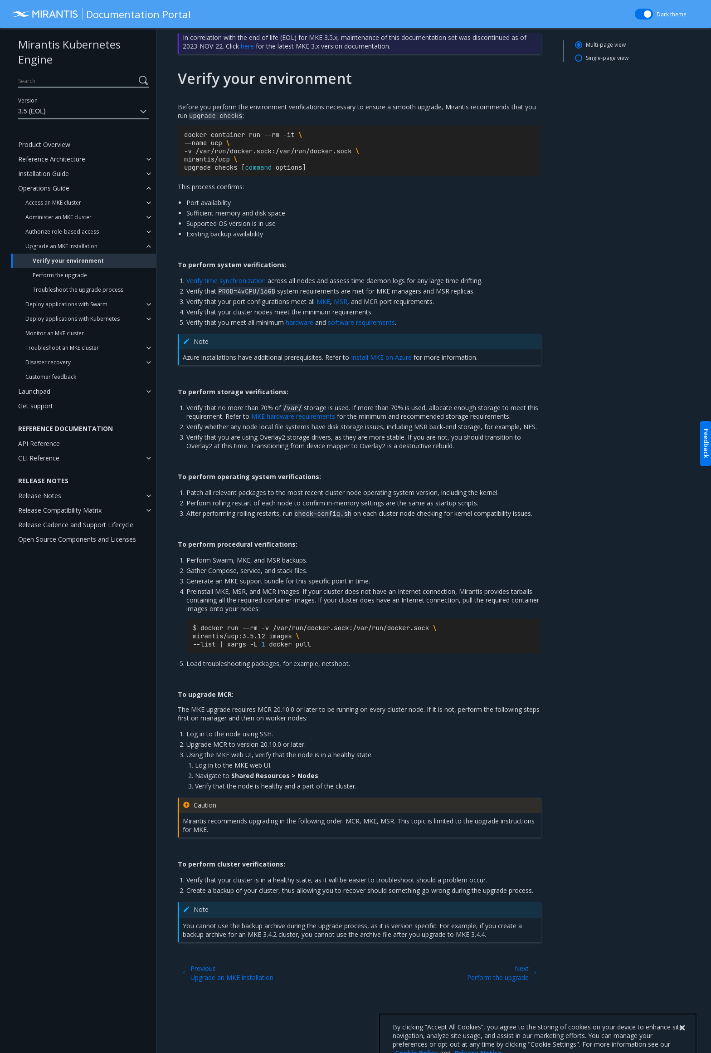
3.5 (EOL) (83, 111)
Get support (35, 406)
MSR (340, 301)
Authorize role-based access (62, 231)
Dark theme (672, 14)
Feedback (706, 443)
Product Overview (44, 144)
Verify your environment (68, 260)
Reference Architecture (51, 159)
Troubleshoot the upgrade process (78, 290)
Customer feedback (50, 377)
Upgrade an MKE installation (61, 246)
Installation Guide (43, 173)
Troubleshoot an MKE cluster (62, 348)
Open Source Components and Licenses (77, 539)
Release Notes (39, 495)
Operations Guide (43, 188)
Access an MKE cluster (53, 202)
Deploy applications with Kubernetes (72, 319)
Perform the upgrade (60, 275)
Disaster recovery (48, 362)
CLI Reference (38, 458)
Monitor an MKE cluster (54, 333)
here (247, 46)
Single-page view (607, 58)
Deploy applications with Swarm (66, 304)
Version (28, 100)
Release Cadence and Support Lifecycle (75, 524)
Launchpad (34, 391)
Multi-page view (606, 45)
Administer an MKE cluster (58, 217)
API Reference (39, 443)
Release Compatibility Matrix (60, 510)
